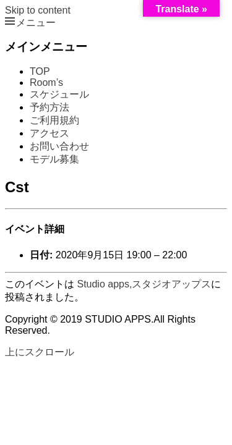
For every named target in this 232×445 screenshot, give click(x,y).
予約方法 (49, 107)
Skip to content (38, 10)
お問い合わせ (59, 146)
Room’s (46, 82)
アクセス (49, 133)
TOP (40, 71)
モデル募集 (54, 159)
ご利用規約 (54, 120)
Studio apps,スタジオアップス (144, 284)
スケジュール (59, 94)
